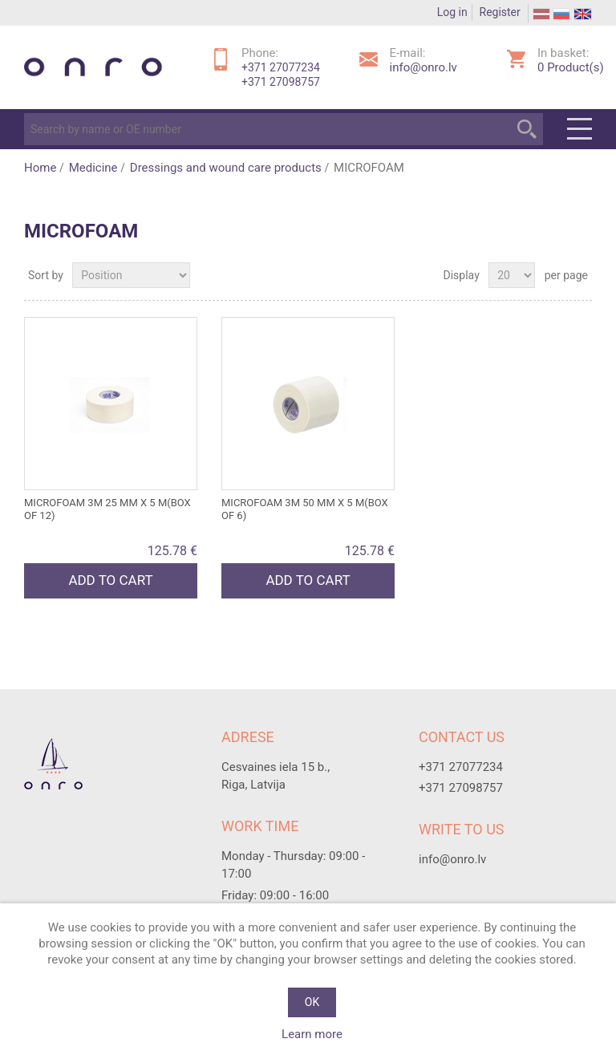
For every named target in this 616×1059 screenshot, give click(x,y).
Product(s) (570, 67)
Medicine (93, 167)
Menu (579, 129)
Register (500, 12)
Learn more (312, 1034)
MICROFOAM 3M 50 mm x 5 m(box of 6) (304, 509)
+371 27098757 (280, 81)
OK (312, 1002)
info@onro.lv (423, 67)
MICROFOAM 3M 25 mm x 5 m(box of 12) (107, 509)
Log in (452, 12)
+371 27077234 (280, 67)
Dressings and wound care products (226, 167)
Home (40, 167)
